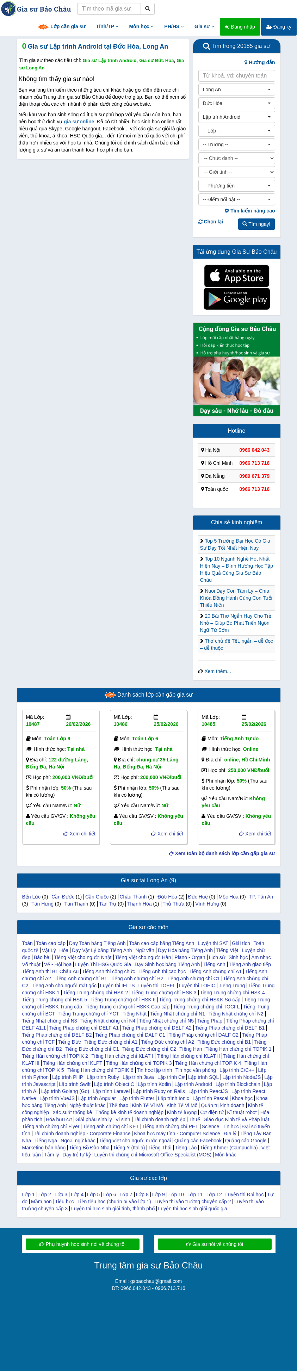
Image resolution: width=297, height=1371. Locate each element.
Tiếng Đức (69, 1042)
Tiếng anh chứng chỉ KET (111, 1126)
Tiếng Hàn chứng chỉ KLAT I (122, 1056)
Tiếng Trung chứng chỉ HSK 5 (54, 999)
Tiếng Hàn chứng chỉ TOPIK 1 (238, 1049)
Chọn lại (210, 221)
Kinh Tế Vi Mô (182, 1105)
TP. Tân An (261, 897)
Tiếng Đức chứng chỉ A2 (167, 1042)
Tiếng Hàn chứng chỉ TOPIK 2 (55, 1056)
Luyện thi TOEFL (157, 985)
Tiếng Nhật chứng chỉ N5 (166, 1021)
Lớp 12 (214, 1194)
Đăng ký (278, 27)
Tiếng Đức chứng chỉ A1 (110, 1042)
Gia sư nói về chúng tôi (214, 1244)
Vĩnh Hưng (207, 904)
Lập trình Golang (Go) (65, 1091)
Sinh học (238, 957)
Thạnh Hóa (139, 904)
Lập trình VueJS (57, 1098)
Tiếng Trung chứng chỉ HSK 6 (123, 999)
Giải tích (241, 943)
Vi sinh (123, 1119)
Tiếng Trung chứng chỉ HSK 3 (164, 992)
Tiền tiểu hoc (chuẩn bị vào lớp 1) (114, 1201)
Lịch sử (217, 957)
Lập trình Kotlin (154, 1084)
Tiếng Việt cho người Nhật (82, 957)
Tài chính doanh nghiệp (159, 1119)
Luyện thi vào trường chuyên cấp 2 (193, 1201)
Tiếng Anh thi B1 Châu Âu (50, 971)
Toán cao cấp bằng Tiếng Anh (161, 943)
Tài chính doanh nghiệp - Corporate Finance (82, 1133)
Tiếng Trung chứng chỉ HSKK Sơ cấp (199, 999)
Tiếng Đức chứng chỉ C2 (149, 1049)
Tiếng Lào (186, 1147)
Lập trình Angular (97, 1098)
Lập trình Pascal (210, 1098)
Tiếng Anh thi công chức (108, 971)
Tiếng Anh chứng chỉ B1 (80, 978)
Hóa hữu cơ (59, 1119)
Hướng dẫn (260, 62)
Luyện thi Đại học (244, 1194)
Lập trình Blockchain (238, 1084)
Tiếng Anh (214, 964)
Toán (27, 943)
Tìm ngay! (256, 224)
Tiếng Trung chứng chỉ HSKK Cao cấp (128, 1006)
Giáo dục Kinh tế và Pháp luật (236, 1119)
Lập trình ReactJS (208, 1091)
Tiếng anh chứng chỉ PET (170, 1126)
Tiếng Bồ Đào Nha (89, 1147)
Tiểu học (64, 1201)
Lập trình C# (171, 1077)
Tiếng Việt (227, 950)
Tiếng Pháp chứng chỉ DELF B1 (230, 1028)
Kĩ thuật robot (241, 1112)
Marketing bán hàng (44, 1147)
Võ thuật (31, 964)
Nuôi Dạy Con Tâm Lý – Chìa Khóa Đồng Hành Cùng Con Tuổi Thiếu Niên (236, 598)
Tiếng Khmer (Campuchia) (229, 1147)
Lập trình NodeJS (241, 1077)
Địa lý (230, 1133)
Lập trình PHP (67, 1077)
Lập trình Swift (75, 1084)
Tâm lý (51, 1154)
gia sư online (79, 121)
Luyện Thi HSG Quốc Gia (103, 964)
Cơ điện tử (211, 1112)
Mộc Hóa (229, 897)
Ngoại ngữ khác (78, 1140)
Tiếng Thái (160, 1147)
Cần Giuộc (97, 897)
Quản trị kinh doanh (222, 1105)
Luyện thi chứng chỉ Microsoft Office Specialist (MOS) (153, 1154)
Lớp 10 (176, 1194)
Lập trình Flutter (136, 1098)
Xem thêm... (217, 671)
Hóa (64, 950)
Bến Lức (31, 897)
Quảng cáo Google (246, 1140)
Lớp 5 (93, 1194)
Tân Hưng (42, 904)
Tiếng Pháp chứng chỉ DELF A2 (157, 1028)
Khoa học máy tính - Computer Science (177, 1133)
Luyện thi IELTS (117, 985)
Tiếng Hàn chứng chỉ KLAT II (188, 1056)
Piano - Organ (189, 957)
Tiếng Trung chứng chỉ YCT (88, 1014)
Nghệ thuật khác (87, 1105)
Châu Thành (133, 897)
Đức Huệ (198, 897)
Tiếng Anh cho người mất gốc (64, 985)
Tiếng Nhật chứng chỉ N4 (107, 1021)
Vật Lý (49, 950)
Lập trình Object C (114, 1084)
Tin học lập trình (154, 1070)
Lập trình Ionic (173, 1098)
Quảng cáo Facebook (198, 1140)
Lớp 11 (195, 1194)
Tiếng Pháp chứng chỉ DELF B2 (57, 1035)
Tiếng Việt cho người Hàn (143, 957)
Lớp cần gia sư (61, 27)
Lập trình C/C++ (237, 1070)
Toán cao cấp (51, 943)
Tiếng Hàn (190, 1049)
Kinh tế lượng (182, 1112)
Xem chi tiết (79, 833)
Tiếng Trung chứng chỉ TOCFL (206, 1006)
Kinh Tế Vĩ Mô (147, 1105)
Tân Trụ (107, 904)
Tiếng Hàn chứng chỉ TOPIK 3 (139, 1063)
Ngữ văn (145, 950)
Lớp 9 (158, 1194)
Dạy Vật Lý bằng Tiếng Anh (102, 950)
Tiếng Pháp (209, 1021)
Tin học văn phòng (195, 1070)
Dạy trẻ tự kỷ (76, 1154)
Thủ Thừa (173, 904)
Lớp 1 (28, 1194)
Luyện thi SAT (213, 943)
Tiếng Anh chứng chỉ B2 (137, 978)
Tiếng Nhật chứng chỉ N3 (49, 1021)
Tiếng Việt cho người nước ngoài (135, 1140)
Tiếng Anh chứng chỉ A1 (215, 971)
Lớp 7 (125, 1194)
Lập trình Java (138, 1077)
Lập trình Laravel (111, 1091)
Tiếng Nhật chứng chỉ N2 (235, 1014)
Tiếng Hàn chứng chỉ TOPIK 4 (208, 1063)
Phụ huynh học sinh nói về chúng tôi (82, 1244)
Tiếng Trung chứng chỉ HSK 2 (95, 992)
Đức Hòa (167, 897)
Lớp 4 (77, 1194)
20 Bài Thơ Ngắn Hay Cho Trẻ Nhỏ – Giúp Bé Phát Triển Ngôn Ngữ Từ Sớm (236, 623)
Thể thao (118, 1105)
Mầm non (41, 1201)
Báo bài (42, 957)
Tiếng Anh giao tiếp (250, 964)
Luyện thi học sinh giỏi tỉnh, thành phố (113, 1208)
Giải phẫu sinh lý (93, 1119)
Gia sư (204, 26)
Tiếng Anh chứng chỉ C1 (193, 978)
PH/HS (174, 26)
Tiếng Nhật (135, 1014)
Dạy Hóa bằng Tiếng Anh (185, 950)
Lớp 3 (61, 1194)
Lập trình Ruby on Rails (159, 1091)
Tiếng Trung (232, 985)
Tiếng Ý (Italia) (129, 1147)
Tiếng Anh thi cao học (162, 971)
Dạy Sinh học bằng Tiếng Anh (167, 964)
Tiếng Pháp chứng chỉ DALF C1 (130, 1035)
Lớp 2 (44, 1194)
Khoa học (242, 1098)
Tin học (231, 1126)
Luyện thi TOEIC (197, 985)
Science (210, 1126)
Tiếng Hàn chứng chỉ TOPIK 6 (100, 1070)
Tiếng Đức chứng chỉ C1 (92, 1049)
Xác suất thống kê (72, 1112)
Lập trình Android (193, 1084)
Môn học (141, 26)
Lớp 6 (109, 1194)
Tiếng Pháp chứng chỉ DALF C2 (203, 1035)
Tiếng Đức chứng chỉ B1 (224, 1042)
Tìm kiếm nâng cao (250, 211)
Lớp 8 (142, 1194)
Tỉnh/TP (107, 26)
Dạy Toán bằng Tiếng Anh (97, 943)
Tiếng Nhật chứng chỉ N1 (177, 1014)
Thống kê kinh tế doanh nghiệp (129, 1112)
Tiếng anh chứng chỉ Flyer (51, 1126)
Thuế (194, 1119)
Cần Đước (62, 897)
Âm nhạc (261, 957)
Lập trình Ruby (103, 1077)
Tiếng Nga (46, 1140)
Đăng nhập (240, 27)
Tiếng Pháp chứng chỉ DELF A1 (84, 1028)
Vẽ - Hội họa (58, 964)
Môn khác (225, 1154)
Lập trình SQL (203, 1077)
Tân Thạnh (76, 904)
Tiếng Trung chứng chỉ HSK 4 (232, 992)
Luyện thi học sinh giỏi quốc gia (192, 1208)
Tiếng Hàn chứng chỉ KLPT (72, 1063)
